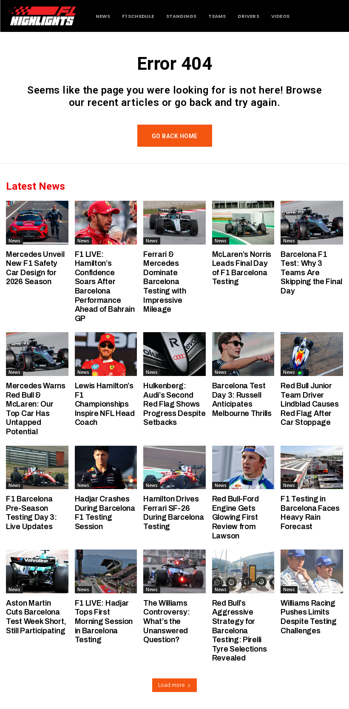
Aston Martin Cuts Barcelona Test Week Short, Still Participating (36, 617)
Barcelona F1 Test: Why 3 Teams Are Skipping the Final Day (311, 272)
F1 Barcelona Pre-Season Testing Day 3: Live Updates (31, 513)
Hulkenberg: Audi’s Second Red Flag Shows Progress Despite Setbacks (174, 404)
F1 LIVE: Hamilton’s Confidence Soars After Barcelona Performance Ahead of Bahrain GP (105, 286)
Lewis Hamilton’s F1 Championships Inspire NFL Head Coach (105, 404)
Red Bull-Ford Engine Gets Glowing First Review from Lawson (235, 517)
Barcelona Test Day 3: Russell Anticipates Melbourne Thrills (242, 400)
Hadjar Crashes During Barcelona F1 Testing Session (105, 513)
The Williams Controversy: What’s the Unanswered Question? (166, 621)
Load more (174, 685)
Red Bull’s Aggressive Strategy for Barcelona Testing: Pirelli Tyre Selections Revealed (239, 631)
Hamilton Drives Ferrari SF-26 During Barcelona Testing (173, 513)
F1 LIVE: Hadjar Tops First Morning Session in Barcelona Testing (104, 621)
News (14, 241)
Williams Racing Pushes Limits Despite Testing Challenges (309, 617)
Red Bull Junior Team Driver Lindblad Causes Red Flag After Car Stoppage (310, 404)
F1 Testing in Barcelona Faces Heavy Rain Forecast (310, 513)
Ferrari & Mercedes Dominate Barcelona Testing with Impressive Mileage (164, 282)
